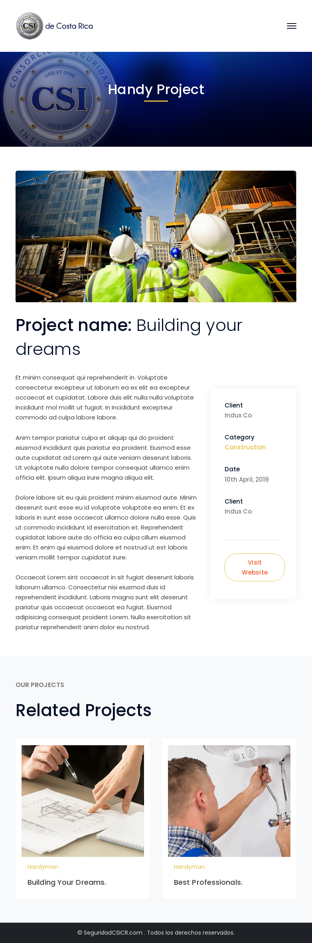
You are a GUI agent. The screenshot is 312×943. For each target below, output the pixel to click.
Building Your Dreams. (67, 882)
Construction (245, 447)
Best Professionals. (208, 882)
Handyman (43, 867)
